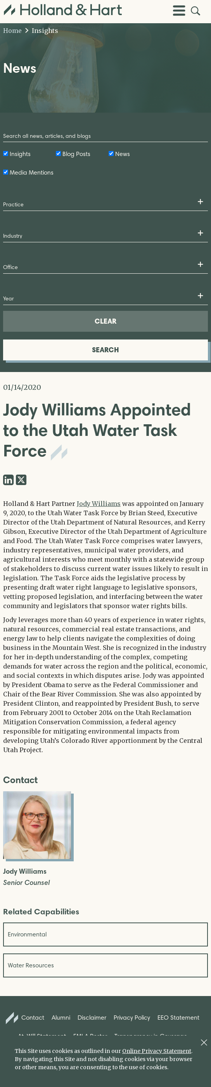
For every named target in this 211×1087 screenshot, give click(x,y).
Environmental (27, 934)
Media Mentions (32, 172)
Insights (41, 30)
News (122, 154)
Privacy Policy (132, 1017)
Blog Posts (76, 154)
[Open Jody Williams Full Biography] (37, 857)
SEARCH (105, 349)
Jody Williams (99, 503)
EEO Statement (178, 1017)
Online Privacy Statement (156, 1051)
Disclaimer (92, 1017)
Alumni (61, 1017)
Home (12, 30)
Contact (25, 1018)
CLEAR (105, 321)
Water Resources (31, 965)
